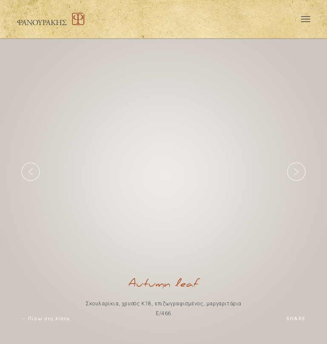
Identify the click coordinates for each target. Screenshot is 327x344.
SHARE (296, 318)
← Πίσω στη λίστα (45, 318)
